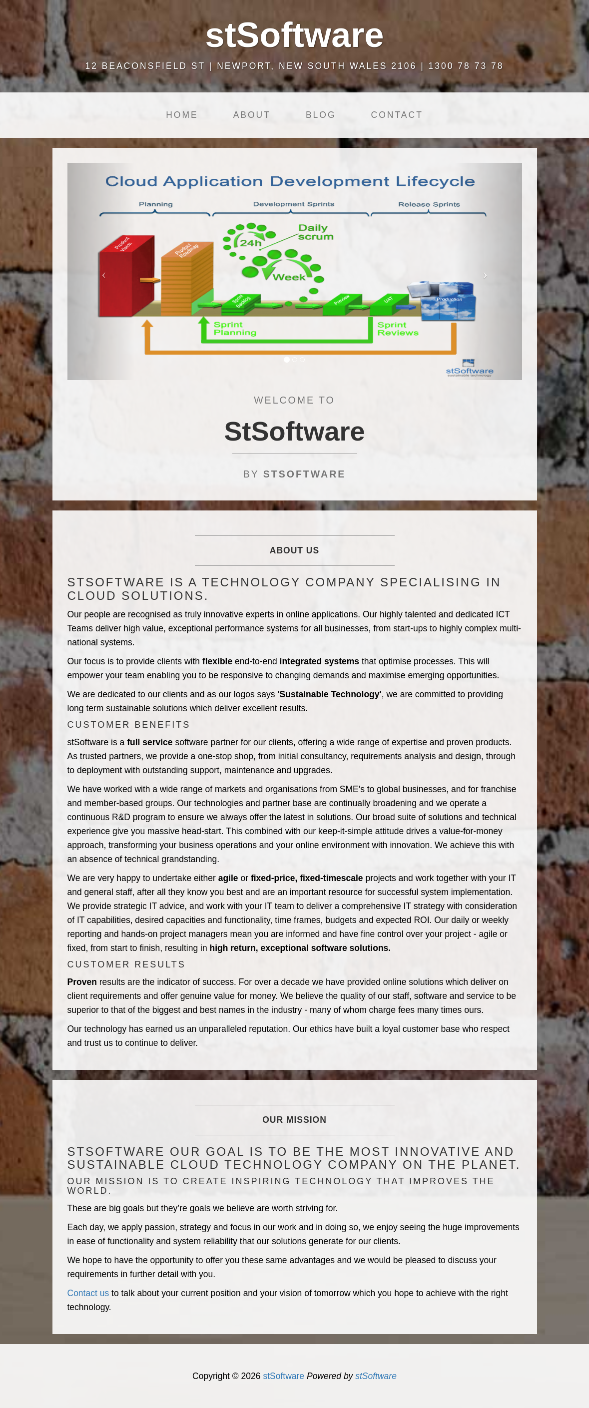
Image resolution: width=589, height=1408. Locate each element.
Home (182, 115)
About (252, 115)
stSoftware (283, 1376)
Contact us (88, 1293)
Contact (397, 115)
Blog (321, 115)
